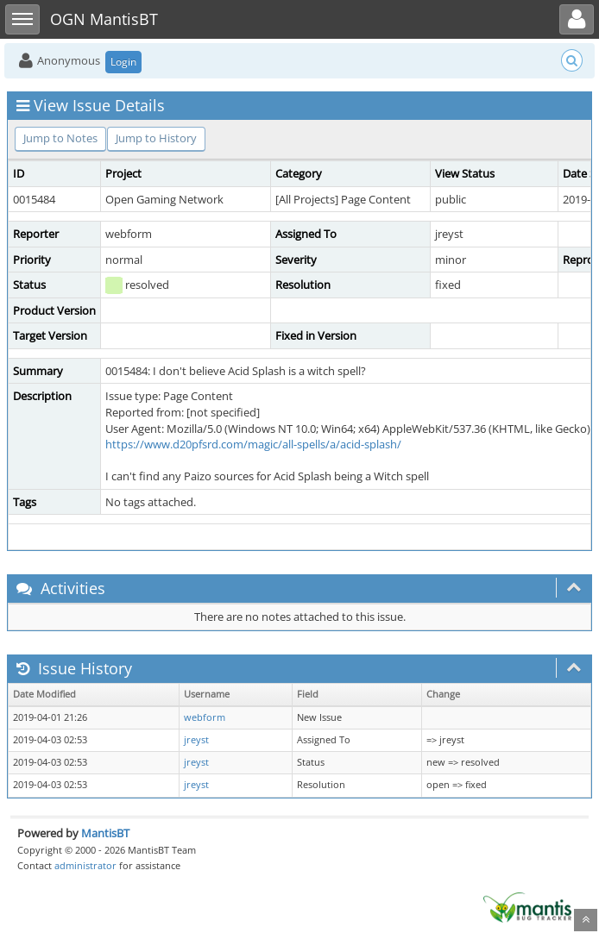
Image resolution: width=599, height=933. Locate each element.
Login (123, 61)
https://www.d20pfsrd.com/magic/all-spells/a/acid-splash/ (253, 444)
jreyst (196, 740)
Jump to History (156, 138)
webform (204, 717)
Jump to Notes (60, 138)
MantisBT (105, 833)
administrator (85, 865)
